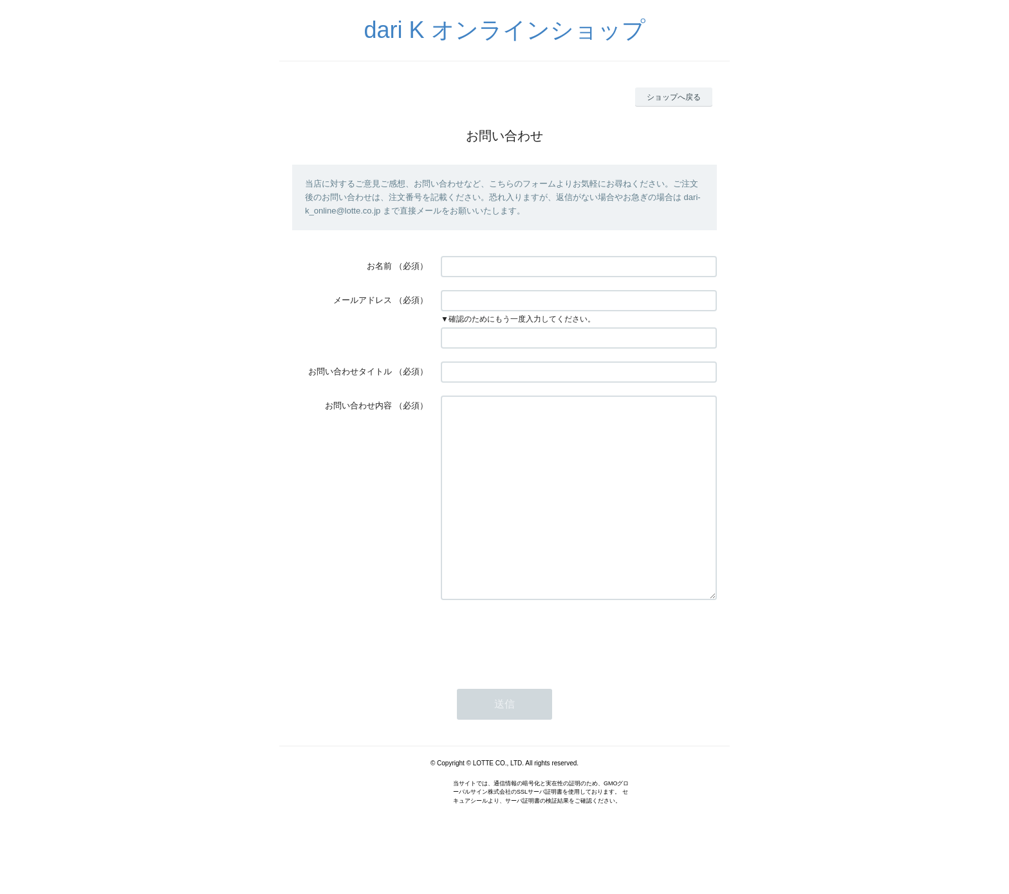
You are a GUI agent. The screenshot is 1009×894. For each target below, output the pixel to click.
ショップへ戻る (674, 97)
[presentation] (538, 677)
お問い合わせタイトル (350, 371)
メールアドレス (362, 300)
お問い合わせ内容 (358, 405)
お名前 (379, 266)
